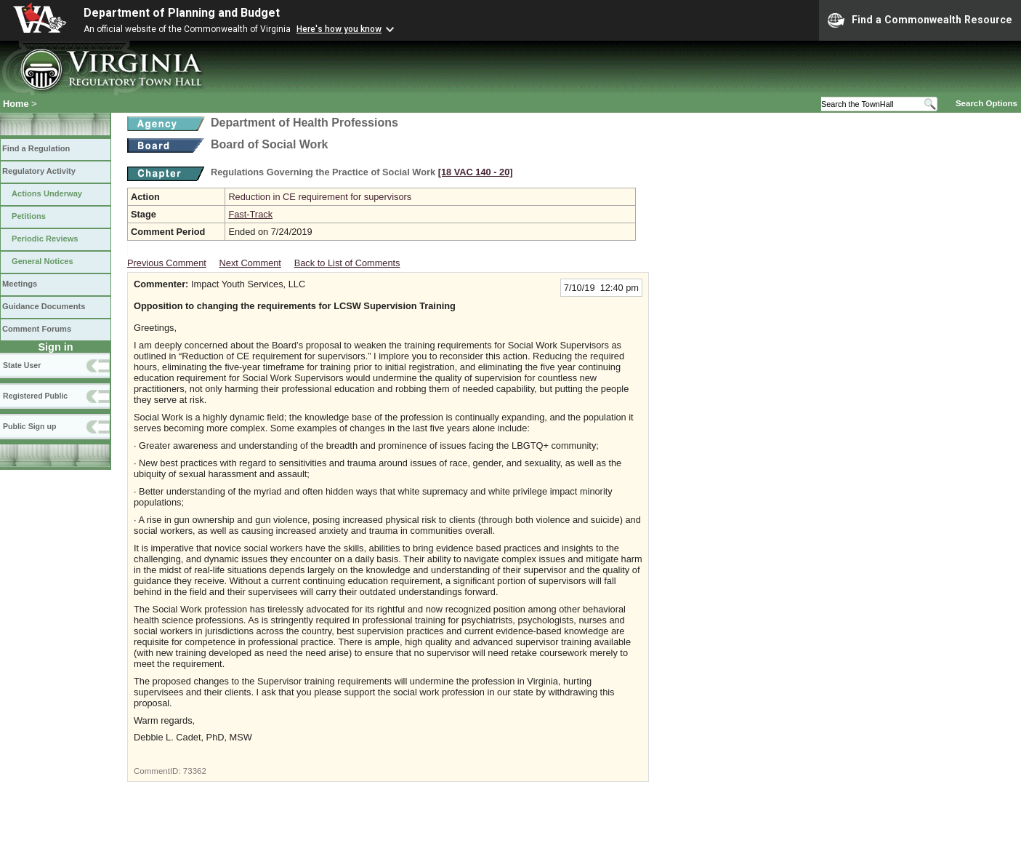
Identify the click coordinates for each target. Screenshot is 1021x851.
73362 (194, 771)
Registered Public (35, 395)
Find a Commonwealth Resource (920, 20)
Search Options (986, 103)
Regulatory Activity (39, 171)
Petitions (29, 216)
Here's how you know (339, 29)
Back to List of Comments (347, 262)
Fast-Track (250, 214)
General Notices (42, 261)
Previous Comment (166, 262)
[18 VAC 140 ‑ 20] (475, 172)
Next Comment (250, 262)
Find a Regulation (36, 148)
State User (22, 365)
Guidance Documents (43, 306)
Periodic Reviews (45, 238)
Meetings (19, 283)
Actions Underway (47, 193)
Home (16, 103)
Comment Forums (36, 328)
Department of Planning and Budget (182, 13)
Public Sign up (29, 426)
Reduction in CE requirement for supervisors (319, 196)
